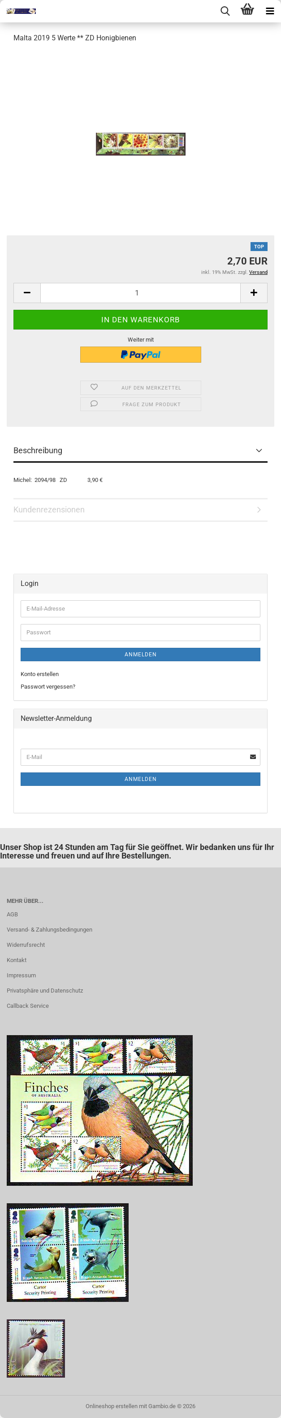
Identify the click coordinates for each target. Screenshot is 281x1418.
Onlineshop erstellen (112, 1406)
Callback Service (28, 1005)
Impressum (21, 975)
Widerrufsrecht (26, 944)
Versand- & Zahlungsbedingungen (49, 929)
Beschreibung (37, 450)
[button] (26, 293)
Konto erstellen (40, 674)
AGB (12, 914)
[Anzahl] (140, 293)
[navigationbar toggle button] (270, 11)
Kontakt (16, 960)
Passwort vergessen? (48, 686)
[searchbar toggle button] (225, 11)
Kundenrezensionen (49, 509)
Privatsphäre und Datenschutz (45, 990)
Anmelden (141, 654)
